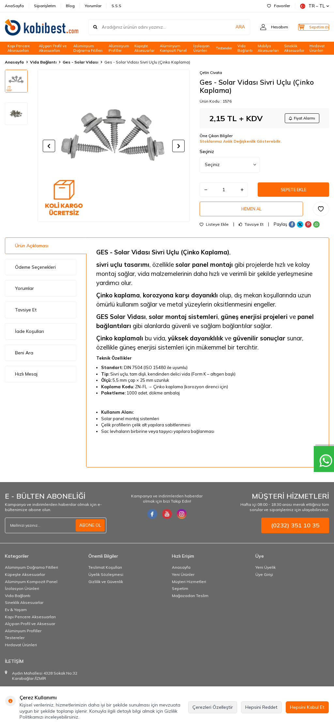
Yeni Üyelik (265, 572)
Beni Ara (24, 358)
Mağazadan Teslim (190, 600)
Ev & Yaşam (16, 614)
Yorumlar (93, 5)
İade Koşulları (29, 336)
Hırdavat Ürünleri (317, 48)
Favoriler (278, 5)
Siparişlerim (45, 5)
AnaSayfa (14, 5)
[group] (114, 145)
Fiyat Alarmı (300, 118)
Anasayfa (14, 62)
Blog (70, 5)
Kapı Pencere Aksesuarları (19, 48)
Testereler (224, 48)
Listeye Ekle (214, 229)
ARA (227, 27)
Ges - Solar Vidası (80, 62)
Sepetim (180, 593)
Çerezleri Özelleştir (212, 707)
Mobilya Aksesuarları (268, 48)
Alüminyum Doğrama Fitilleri (87, 48)
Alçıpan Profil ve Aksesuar (30, 628)
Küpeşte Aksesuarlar (144, 48)
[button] (49, 146)
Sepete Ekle (293, 192)
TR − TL (314, 6)
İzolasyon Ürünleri (201, 48)
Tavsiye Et (251, 229)
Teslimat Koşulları (105, 572)
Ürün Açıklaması (31, 250)
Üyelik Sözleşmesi (105, 579)
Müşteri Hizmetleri (189, 586)
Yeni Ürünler (183, 579)
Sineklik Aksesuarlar (294, 48)
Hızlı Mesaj (26, 379)
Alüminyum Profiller (119, 48)
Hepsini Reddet (261, 707)
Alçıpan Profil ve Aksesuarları (53, 48)
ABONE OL (89, 530)
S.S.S (116, 5)
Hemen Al (251, 213)
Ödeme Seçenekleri (35, 272)
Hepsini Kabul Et (307, 707)
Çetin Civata (211, 72)
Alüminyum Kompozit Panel (173, 48)
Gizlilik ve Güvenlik (105, 586)
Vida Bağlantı (244, 48)
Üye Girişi (264, 579)
